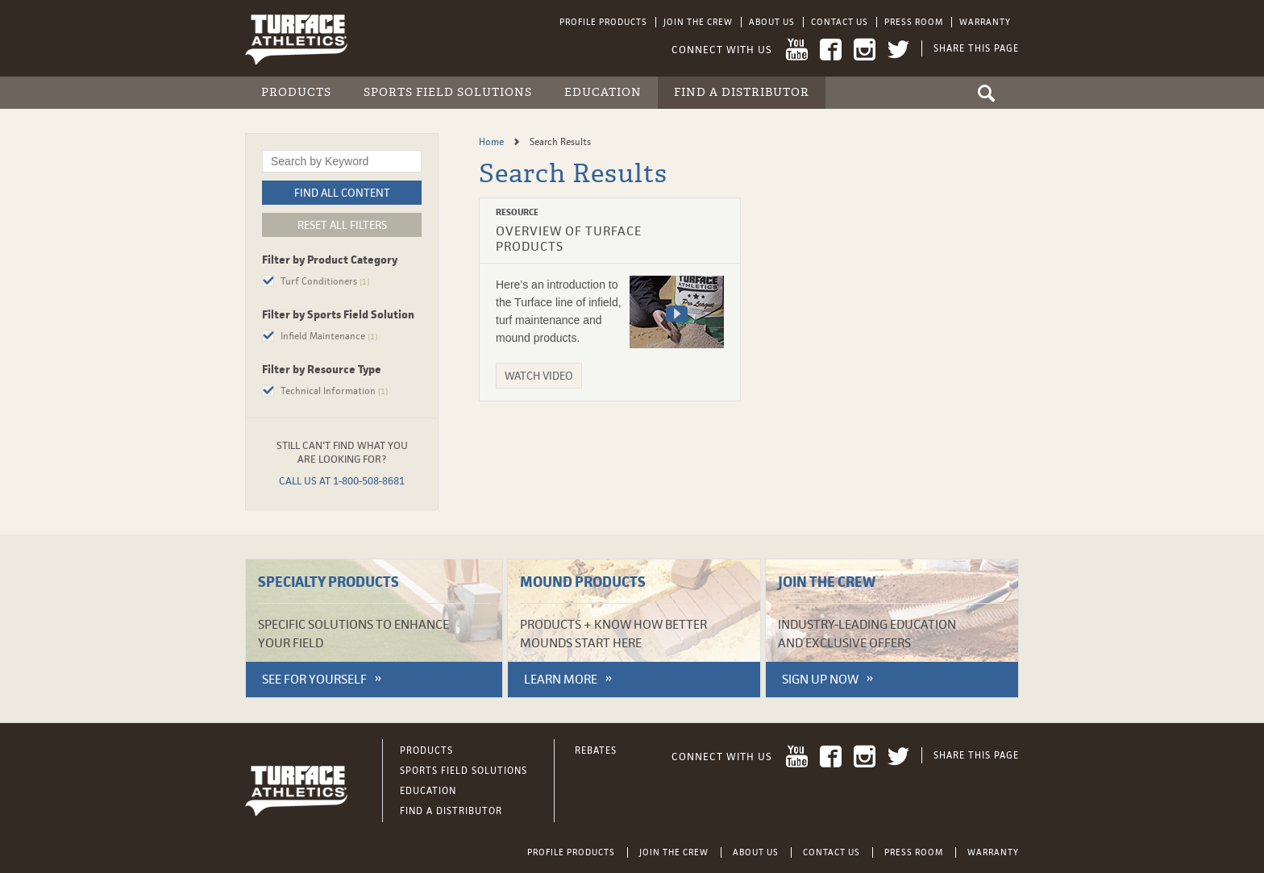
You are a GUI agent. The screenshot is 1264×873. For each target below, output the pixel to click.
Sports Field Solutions (448, 92)
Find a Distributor (741, 92)
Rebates (596, 750)
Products (296, 92)
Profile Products (603, 21)
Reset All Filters (342, 225)
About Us (772, 21)
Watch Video (539, 375)
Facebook (831, 49)
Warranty (985, 21)
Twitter (898, 49)
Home (492, 141)
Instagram (864, 49)
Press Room (913, 21)
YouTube (797, 49)
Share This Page (976, 48)
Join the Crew (698, 21)
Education (603, 92)
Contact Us (839, 21)
